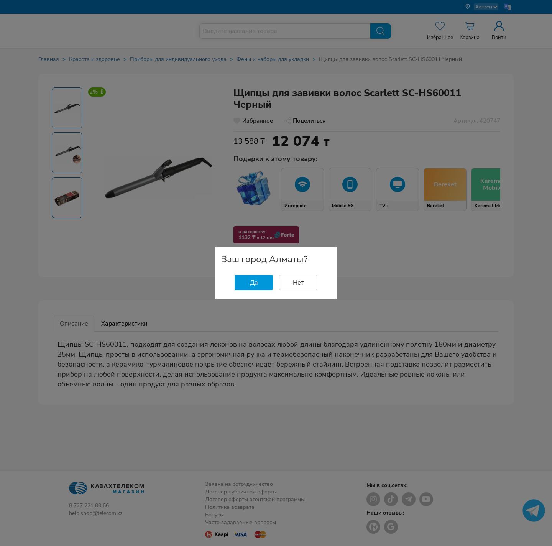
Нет (298, 282)
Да (254, 282)
